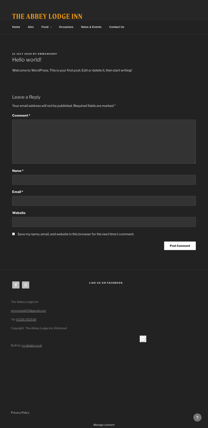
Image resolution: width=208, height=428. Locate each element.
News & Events (91, 27)
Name (18, 171)
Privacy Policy (20, 412)
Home (16, 27)
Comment (21, 115)
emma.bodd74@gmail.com (28, 310)
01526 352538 (26, 319)
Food (46, 27)
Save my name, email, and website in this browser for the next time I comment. (75, 234)
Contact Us (116, 27)
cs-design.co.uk (32, 345)
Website (18, 213)
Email (17, 192)
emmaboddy (47, 53)
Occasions (66, 27)
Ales (31, 27)
